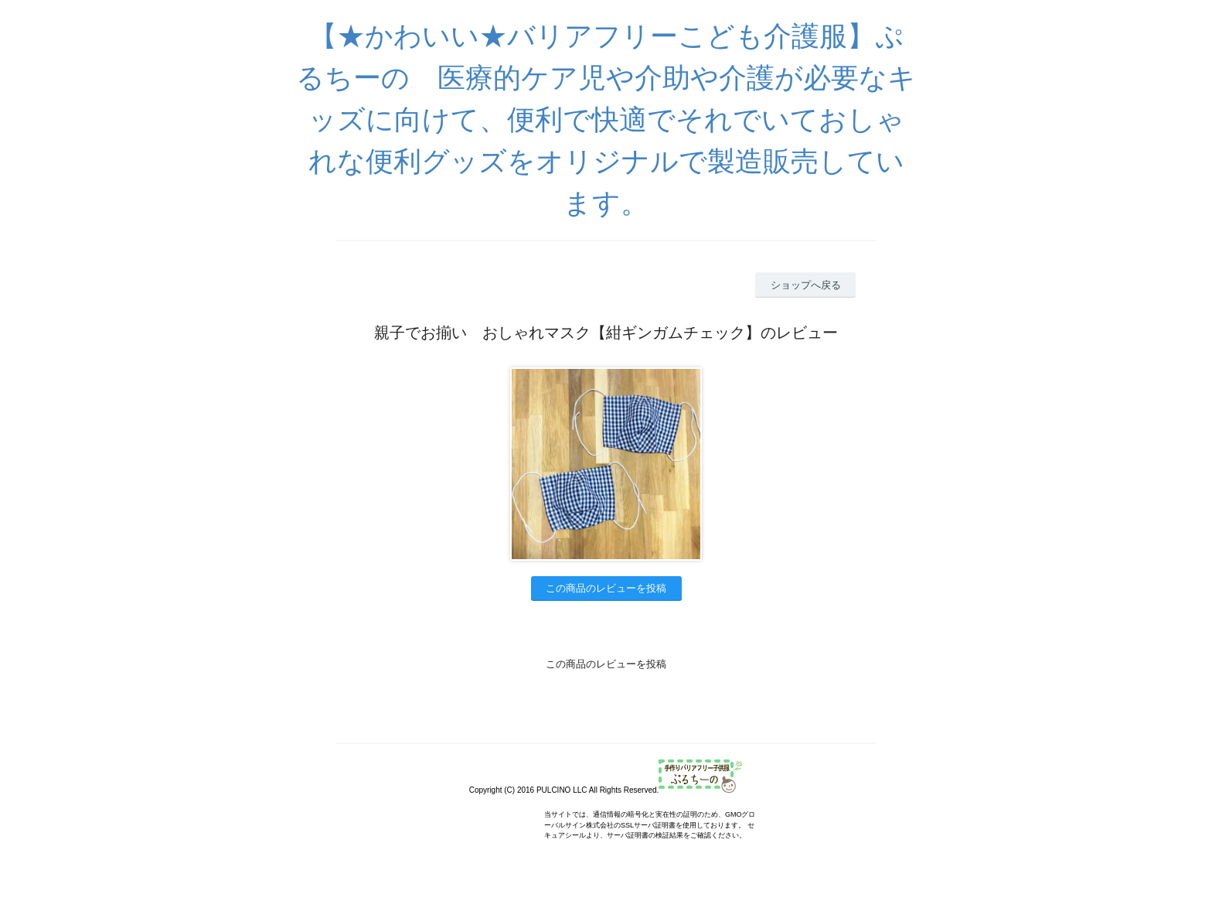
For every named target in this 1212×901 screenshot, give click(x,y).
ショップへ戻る (806, 285)
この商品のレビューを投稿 (606, 588)
